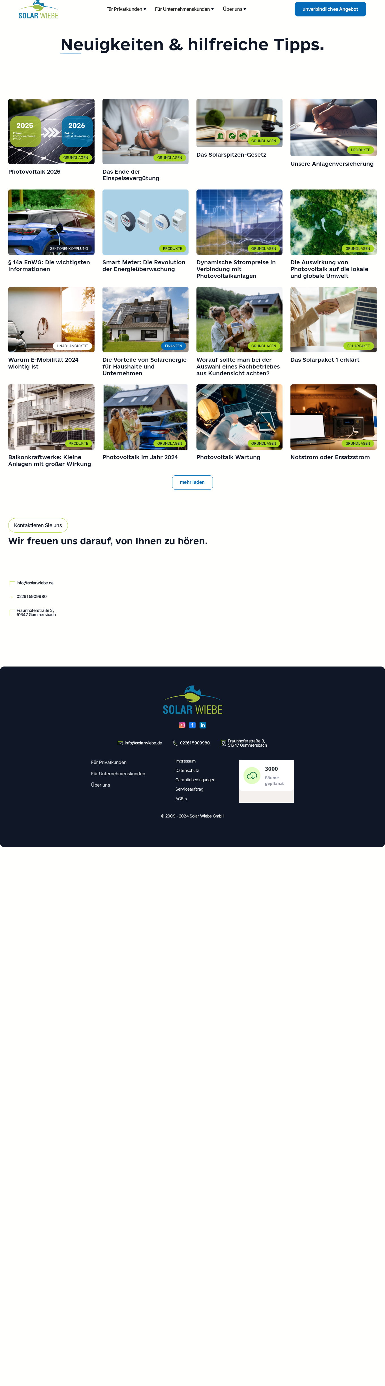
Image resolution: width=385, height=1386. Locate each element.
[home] (38, 9)
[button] (126, 9)
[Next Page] (192, 482)
